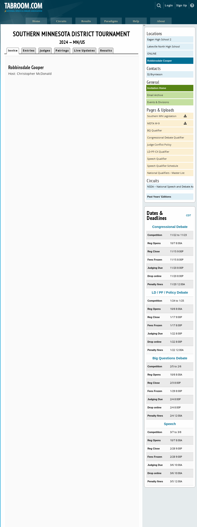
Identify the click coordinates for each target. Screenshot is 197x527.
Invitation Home (156, 88)
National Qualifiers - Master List (165, 173)
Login (169, 5)
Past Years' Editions (159, 196)
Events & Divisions (158, 102)
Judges (45, 50)
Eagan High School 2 (159, 39)
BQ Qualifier (154, 130)
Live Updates (84, 50)
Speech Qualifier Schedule (162, 165)
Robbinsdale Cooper (159, 60)
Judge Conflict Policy (159, 144)
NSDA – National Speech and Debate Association (170, 186)
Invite (13, 50)
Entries (29, 50)
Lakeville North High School (163, 46)
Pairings (62, 50)
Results (106, 50)
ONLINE (151, 53)
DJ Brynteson (154, 74)
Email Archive (155, 95)
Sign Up (181, 5)
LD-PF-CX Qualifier (158, 151)
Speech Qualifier (157, 158)
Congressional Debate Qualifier (165, 137)
